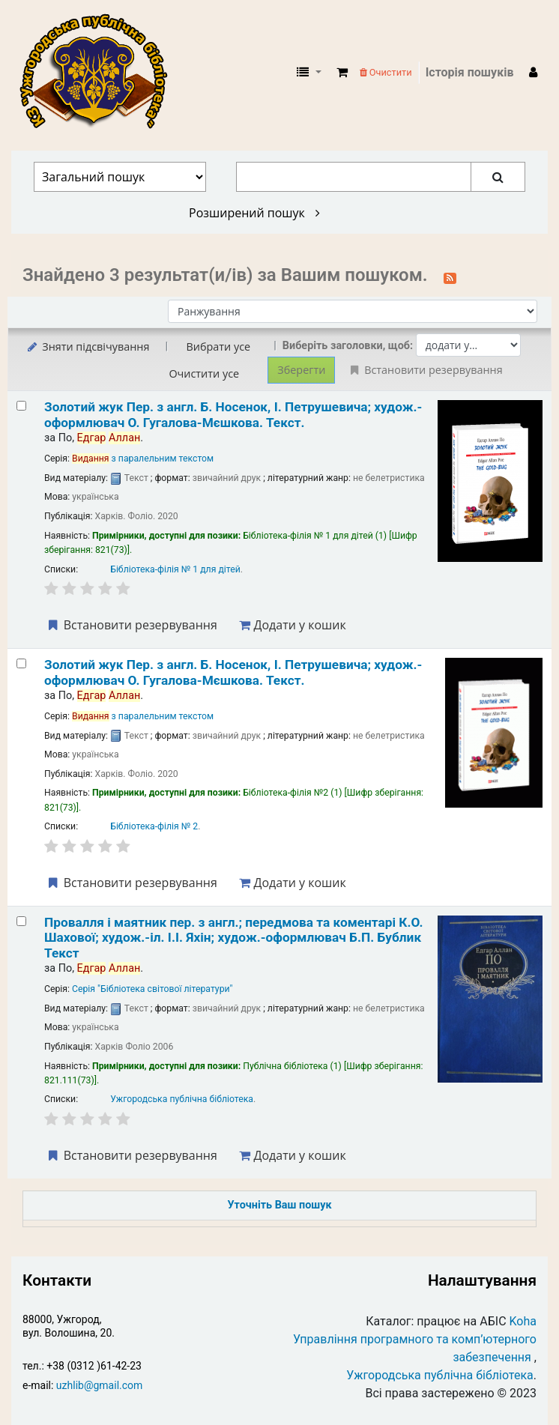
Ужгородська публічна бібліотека (181, 1099)
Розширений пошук (254, 213)
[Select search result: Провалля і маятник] (21, 921)
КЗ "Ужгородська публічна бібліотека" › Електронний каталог (99, 72)
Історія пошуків (470, 72)
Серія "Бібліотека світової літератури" (152, 989)
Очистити (386, 72)
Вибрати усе (218, 346)
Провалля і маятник (233, 937)
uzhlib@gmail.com (99, 1385)
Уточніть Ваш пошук (279, 1205)
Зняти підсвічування (87, 346)
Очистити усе (204, 373)
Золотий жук (233, 414)
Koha (523, 1321)
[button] (342, 73)
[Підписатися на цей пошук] (450, 276)
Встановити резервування (131, 625)
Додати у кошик (292, 625)
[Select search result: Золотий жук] (21, 406)
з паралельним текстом (143, 458)
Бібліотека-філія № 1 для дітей (175, 569)
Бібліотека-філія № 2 (154, 826)
